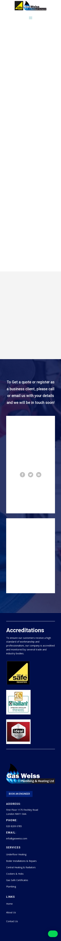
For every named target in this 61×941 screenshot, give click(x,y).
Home (9, 903)
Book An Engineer (19, 793)
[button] (53, 934)
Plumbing (11, 886)
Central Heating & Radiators (21, 867)
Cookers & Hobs (15, 873)
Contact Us (12, 921)
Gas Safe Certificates (17, 880)
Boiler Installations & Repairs (21, 860)
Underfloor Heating (16, 854)
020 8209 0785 (14, 826)
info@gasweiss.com (16, 838)
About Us (11, 912)
